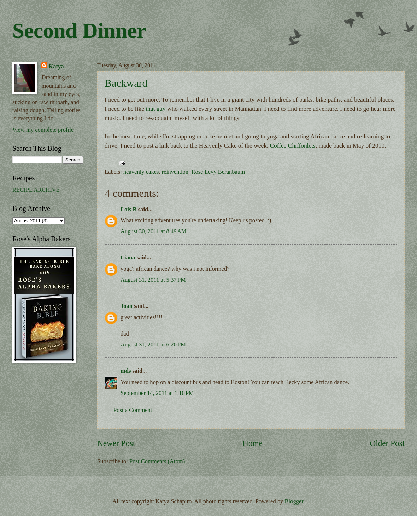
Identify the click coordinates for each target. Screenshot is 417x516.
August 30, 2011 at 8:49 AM (154, 231)
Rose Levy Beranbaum (218, 171)
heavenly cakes (141, 171)
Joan (127, 306)
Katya (56, 66)
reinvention (175, 171)
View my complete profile (43, 129)
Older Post (387, 443)
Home (252, 443)
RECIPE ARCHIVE (36, 190)
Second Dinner (79, 30)
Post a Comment (132, 410)
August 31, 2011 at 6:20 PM (153, 344)
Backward (126, 83)
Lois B (129, 209)
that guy (155, 108)
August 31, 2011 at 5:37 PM (153, 279)
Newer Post (116, 443)
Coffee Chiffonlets (293, 145)
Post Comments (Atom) (157, 461)
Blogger (294, 501)
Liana (128, 257)
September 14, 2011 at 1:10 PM (157, 393)
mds (126, 370)
